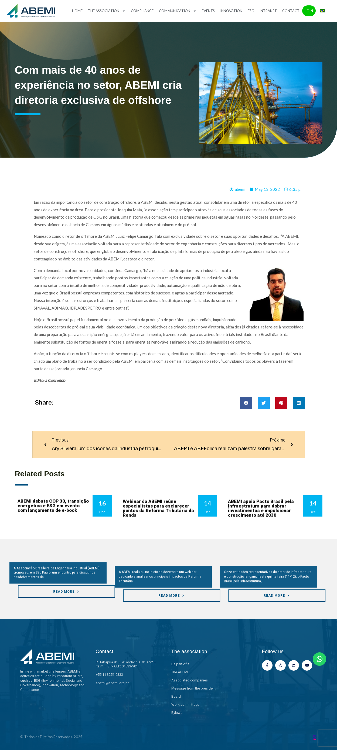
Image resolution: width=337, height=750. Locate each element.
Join (309, 11)
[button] (246, 403)
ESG (251, 11)
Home (77, 11)
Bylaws (176, 713)
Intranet (268, 11)
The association (106, 10)
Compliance (142, 11)
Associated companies (189, 680)
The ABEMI (179, 672)
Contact (290, 11)
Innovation (231, 11)
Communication (177, 10)
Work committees (185, 705)
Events (208, 11)
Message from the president (193, 688)
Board (176, 696)
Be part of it (180, 664)
